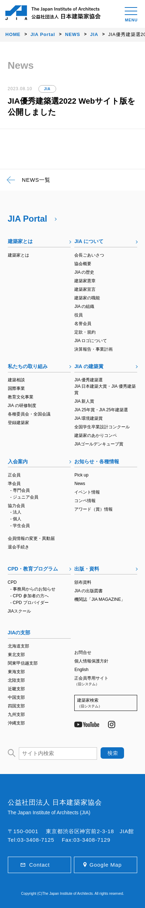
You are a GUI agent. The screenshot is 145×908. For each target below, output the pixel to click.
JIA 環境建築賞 (88, 418)
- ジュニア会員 (24, 497)
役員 (78, 315)
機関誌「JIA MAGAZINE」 (99, 599)
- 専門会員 (20, 490)
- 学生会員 (20, 525)
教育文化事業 (20, 396)
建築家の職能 (87, 297)
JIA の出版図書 (88, 590)
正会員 (14, 475)
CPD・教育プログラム (33, 569)
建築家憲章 (85, 280)
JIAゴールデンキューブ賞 (98, 444)
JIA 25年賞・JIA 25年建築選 (101, 409)
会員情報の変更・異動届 (31, 538)
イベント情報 (87, 492)
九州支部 (16, 714)
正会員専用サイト (105, 681)
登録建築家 (18, 422)
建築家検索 (105, 703)
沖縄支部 (16, 723)
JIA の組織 (84, 306)
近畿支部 (16, 688)
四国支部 (16, 705)
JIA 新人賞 (84, 401)
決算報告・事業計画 (93, 349)
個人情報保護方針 (91, 661)
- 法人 (15, 512)
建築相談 (16, 379)
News (79, 483)
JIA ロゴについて (90, 340)
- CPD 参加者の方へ (29, 595)
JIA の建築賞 (88, 366)
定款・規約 (85, 332)
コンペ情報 (85, 500)
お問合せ (82, 652)
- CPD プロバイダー (29, 602)
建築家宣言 (85, 289)
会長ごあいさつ (89, 255)
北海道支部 (18, 646)
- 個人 (15, 518)
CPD (12, 582)
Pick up (81, 475)
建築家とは (20, 241)
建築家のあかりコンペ (95, 435)
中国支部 (16, 697)
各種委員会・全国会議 (29, 414)
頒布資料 (82, 582)
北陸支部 (16, 680)
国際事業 (16, 388)
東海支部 (16, 671)
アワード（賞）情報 (93, 509)
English (81, 669)
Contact (39, 865)
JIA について (88, 241)
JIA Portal (27, 218)
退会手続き (18, 547)
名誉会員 (82, 323)
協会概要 (82, 263)
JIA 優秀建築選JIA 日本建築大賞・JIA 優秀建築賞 (104, 386)
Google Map (106, 865)
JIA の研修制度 (22, 405)
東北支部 (16, 654)
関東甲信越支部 (23, 663)
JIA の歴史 (84, 272)
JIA (47, 89)
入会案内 (18, 461)
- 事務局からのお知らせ (32, 589)
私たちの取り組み (28, 366)
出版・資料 (86, 569)
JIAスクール (19, 611)
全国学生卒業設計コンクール (102, 426)
